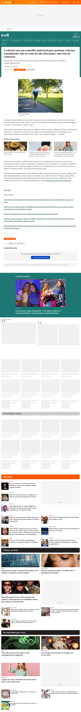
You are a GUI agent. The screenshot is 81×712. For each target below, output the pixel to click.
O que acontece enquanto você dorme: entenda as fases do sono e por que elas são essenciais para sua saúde (64, 611)
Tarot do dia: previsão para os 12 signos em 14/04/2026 (23, 692)
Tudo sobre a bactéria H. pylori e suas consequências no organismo (15, 654)
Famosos (11, 504)
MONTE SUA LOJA (65, 2)
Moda (2, 595)
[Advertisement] (53, 623)
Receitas (13, 701)
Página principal (9, 2)
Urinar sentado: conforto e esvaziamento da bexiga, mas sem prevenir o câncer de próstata (64, 692)
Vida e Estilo (9, 29)
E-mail (74, 2)
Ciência (10, 515)
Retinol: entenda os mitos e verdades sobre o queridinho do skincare (58, 572)
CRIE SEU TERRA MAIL (32, 2)
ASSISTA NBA (43, 2)
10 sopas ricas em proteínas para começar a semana (24, 704)
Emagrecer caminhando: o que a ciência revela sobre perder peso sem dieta (31, 214)
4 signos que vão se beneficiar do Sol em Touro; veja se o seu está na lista (18, 680)
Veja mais (7, 190)
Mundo (10, 538)
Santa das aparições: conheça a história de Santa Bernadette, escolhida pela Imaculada (25, 610)
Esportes (18, 308)
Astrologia (44, 650)
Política (11, 481)
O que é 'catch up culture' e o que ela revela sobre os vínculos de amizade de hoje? (23, 621)
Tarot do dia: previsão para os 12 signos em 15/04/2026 (57, 654)
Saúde (2, 568)
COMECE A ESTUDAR (54, 2)
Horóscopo (4, 677)
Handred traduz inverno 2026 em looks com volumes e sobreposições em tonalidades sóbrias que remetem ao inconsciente (19, 599)
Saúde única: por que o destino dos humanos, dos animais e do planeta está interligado (19, 572)
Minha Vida (11, 243)
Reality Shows (52, 526)
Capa (2, 29)
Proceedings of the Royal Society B (58, 180)
